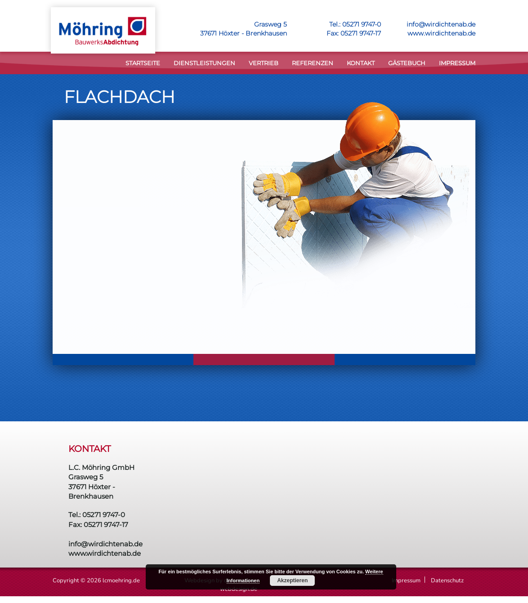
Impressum (457, 63)
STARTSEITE (142, 63)
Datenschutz (447, 580)
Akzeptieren (292, 580)
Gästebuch (406, 63)
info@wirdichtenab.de (441, 24)
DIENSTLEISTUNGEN (204, 63)
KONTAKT (361, 63)
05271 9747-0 (361, 24)
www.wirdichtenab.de (441, 33)
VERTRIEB (263, 63)
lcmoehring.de (121, 580)
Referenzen (312, 63)
